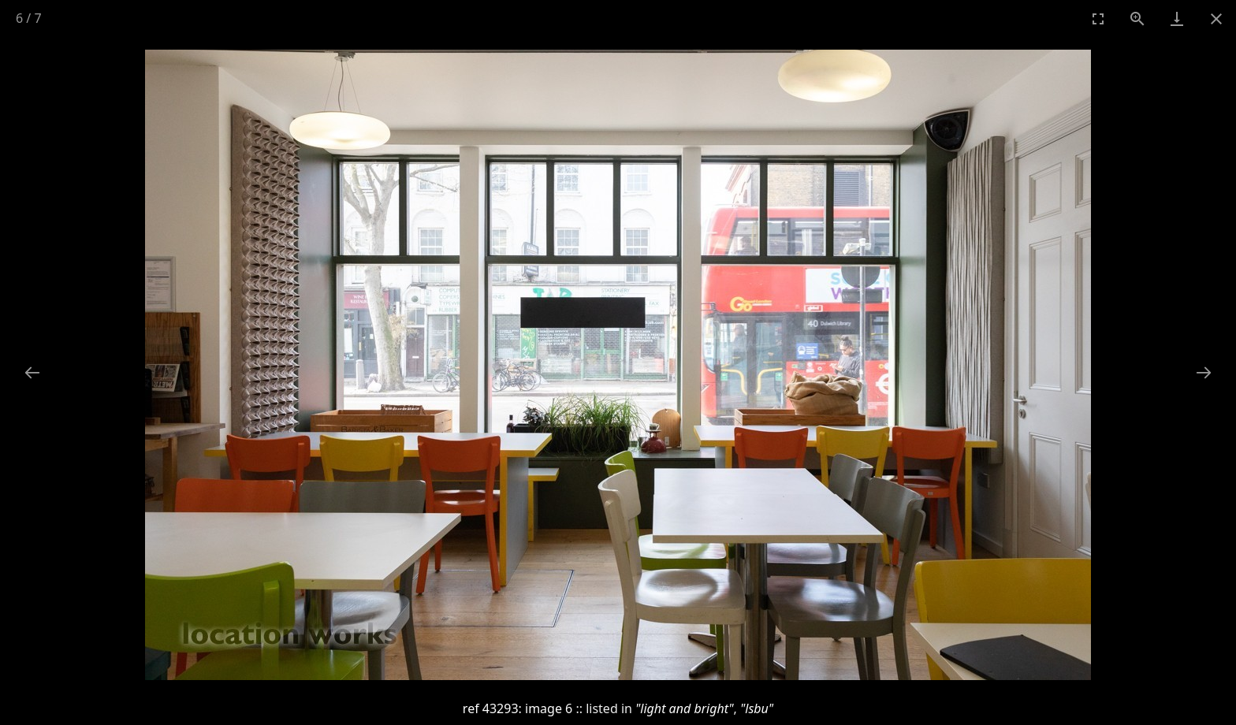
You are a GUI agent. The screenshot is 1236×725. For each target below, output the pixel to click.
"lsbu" (756, 708)
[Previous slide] (32, 372)
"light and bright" (684, 708)
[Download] (1177, 18)
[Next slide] (1203, 372)
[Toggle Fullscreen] (1098, 18)
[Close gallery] (1216, 18)
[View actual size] (1137, 18)
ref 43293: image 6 (517, 708)
